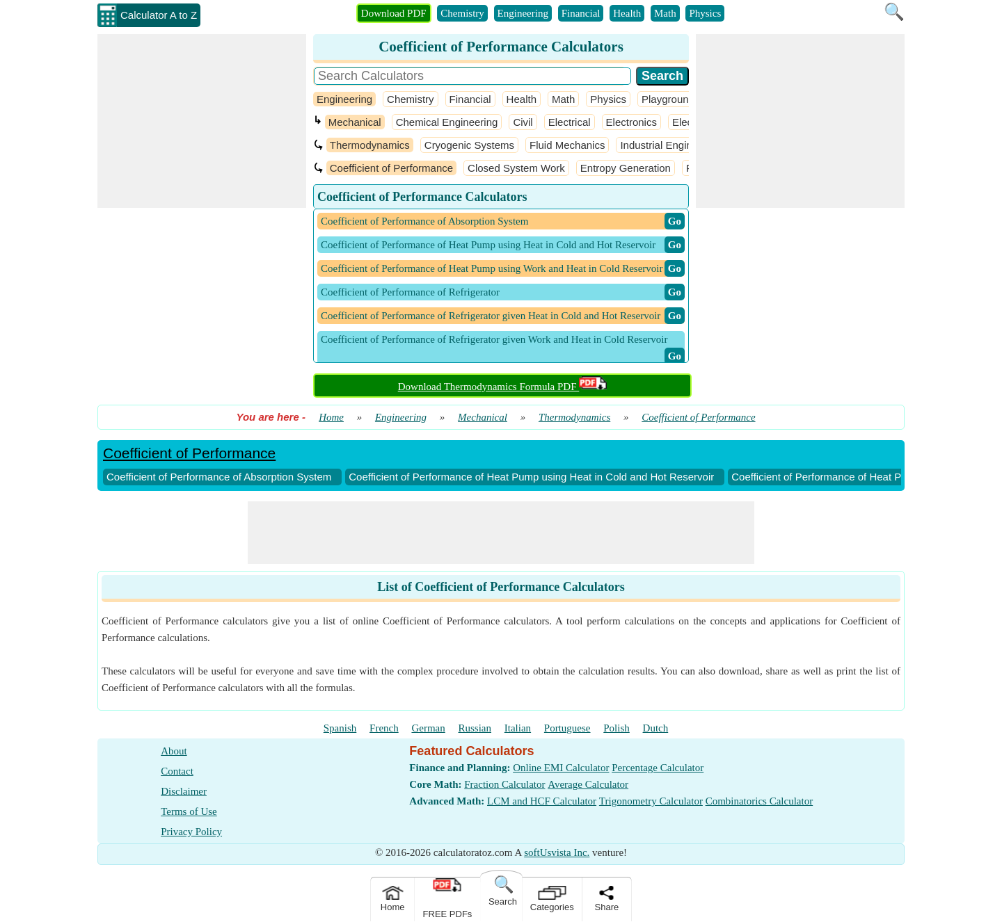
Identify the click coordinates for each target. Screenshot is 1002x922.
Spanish (340, 728)
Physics (705, 13)
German (428, 728)
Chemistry (462, 13)
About (174, 751)
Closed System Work (516, 168)
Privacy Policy (191, 831)
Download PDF (394, 13)
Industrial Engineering (670, 145)
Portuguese (567, 728)
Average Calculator (588, 784)
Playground (668, 99)
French (384, 728)
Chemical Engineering (447, 122)
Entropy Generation (625, 168)
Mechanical (354, 122)
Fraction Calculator (504, 784)
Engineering (523, 13)
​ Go (674, 221)
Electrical (569, 122)
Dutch (656, 728)
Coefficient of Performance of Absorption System (218, 477)
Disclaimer (184, 791)
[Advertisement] (201, 121)
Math (665, 13)
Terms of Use (189, 811)
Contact (177, 771)
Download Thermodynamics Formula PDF (502, 386)
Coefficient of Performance (391, 168)
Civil (522, 122)
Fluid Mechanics (567, 145)
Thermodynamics (370, 145)
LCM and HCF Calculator (541, 801)
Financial (581, 13)
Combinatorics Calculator (759, 801)
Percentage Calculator (657, 767)
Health (627, 13)
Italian (517, 728)
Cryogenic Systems (469, 145)
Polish (616, 728)
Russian (475, 728)
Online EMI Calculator (561, 767)
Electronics (631, 122)
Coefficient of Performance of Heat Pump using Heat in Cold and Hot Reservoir (531, 477)
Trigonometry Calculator (651, 801)
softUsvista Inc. (556, 852)
